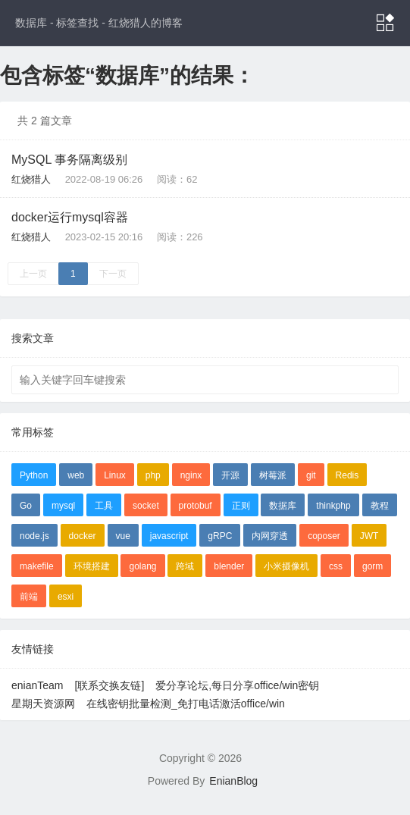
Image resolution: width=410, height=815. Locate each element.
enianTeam (37, 685)
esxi (66, 596)
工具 (104, 505)
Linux (115, 475)
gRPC (220, 536)
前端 (29, 596)
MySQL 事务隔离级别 (69, 159)
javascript (169, 536)
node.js (34, 536)
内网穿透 (270, 536)
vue (123, 536)
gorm (372, 566)
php (153, 475)
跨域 (185, 566)
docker (82, 536)
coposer (324, 536)
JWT (369, 536)
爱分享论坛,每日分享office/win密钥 (237, 685)
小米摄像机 (286, 566)
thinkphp (333, 505)
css (336, 566)
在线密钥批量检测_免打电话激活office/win (185, 703)
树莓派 (272, 475)
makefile (37, 566)
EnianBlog (233, 781)
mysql (63, 505)
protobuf (195, 505)
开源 (230, 475)
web (75, 475)
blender (229, 566)
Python (34, 475)
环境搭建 (92, 566)
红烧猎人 (31, 179)
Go (26, 505)
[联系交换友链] (110, 685)
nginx (191, 475)
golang (142, 566)
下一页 (113, 273)
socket (146, 505)
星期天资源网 (43, 703)
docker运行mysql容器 (69, 217)
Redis (347, 475)
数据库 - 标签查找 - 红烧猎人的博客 (99, 23)
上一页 (33, 273)
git (311, 475)
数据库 (282, 505)
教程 (380, 505)
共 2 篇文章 (44, 120)
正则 (241, 505)
